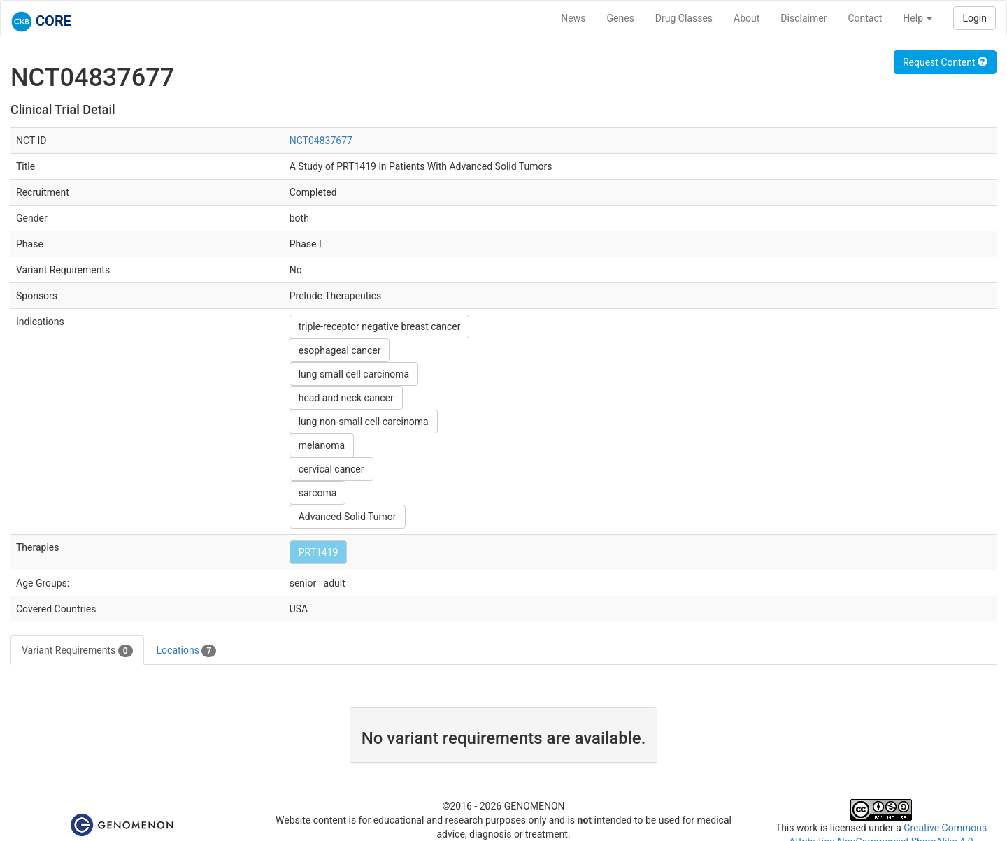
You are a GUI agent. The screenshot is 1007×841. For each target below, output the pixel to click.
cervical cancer (331, 469)
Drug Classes (684, 18)
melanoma (322, 445)
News (573, 18)
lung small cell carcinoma (354, 374)
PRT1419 (318, 552)
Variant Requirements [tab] (77, 651)
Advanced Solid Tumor (348, 516)
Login (974, 18)
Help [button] (917, 18)
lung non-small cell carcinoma (364, 421)
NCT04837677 (321, 140)
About (746, 18)
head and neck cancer (346, 397)
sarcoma (318, 492)
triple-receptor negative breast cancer (380, 326)
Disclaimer (803, 18)
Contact (865, 18)
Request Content (945, 62)
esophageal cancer (340, 350)
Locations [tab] (187, 651)
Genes (620, 18)
